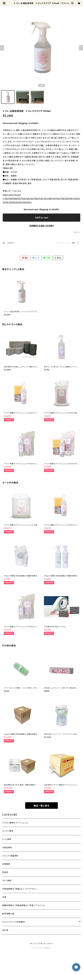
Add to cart (41, 217)
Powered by (41, 948)
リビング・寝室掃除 (10, 856)
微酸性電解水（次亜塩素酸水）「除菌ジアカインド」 (23, 905)
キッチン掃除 (7, 831)
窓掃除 (5, 872)
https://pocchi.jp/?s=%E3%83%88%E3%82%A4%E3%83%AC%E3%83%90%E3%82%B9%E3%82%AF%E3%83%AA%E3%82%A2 (41, 199)
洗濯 (4, 897)
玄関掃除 (6, 864)
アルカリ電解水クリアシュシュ (15, 822)
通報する (77, 232)
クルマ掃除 (7, 880)
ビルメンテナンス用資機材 (13, 922)
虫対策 (5, 930)
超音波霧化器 (8, 913)
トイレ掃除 (6, 839)
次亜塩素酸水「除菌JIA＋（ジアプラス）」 (19, 889)
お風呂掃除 (7, 847)
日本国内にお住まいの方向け (41, 225)
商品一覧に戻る (41, 805)
